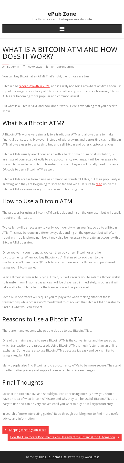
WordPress (92, 457)
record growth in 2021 (34, 86)
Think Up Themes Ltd (53, 457)
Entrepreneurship (62, 66)
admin (15, 66)
